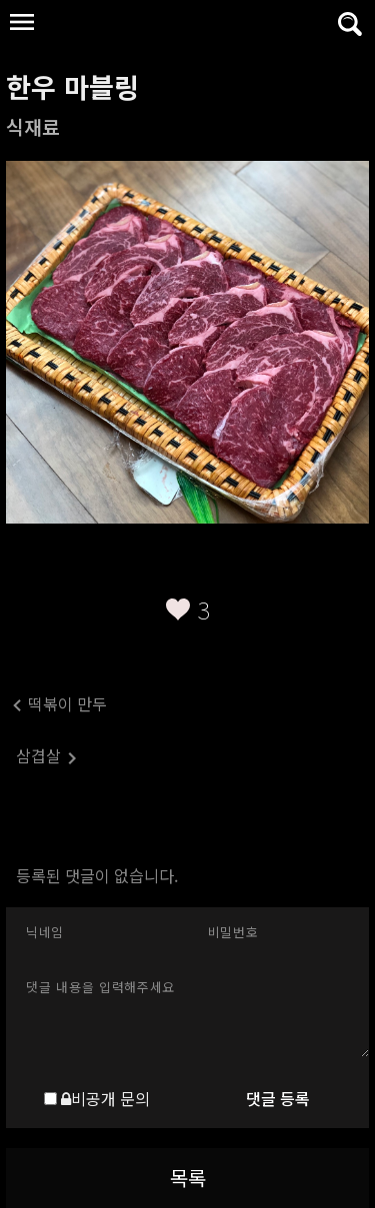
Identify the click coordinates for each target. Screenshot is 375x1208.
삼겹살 (47, 756)
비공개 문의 (105, 1098)
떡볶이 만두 (56, 704)
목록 (188, 1177)
